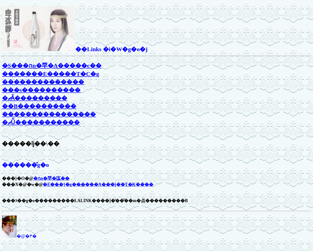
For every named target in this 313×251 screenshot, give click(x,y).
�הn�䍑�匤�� (51, 178)
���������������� (49, 114)
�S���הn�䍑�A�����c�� (51, 65)
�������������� (43, 82)
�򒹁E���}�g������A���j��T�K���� (98, 184)
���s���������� (41, 90)
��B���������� (39, 106)
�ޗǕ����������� (41, 122)
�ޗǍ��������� (34, 98)
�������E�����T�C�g (50, 74)
